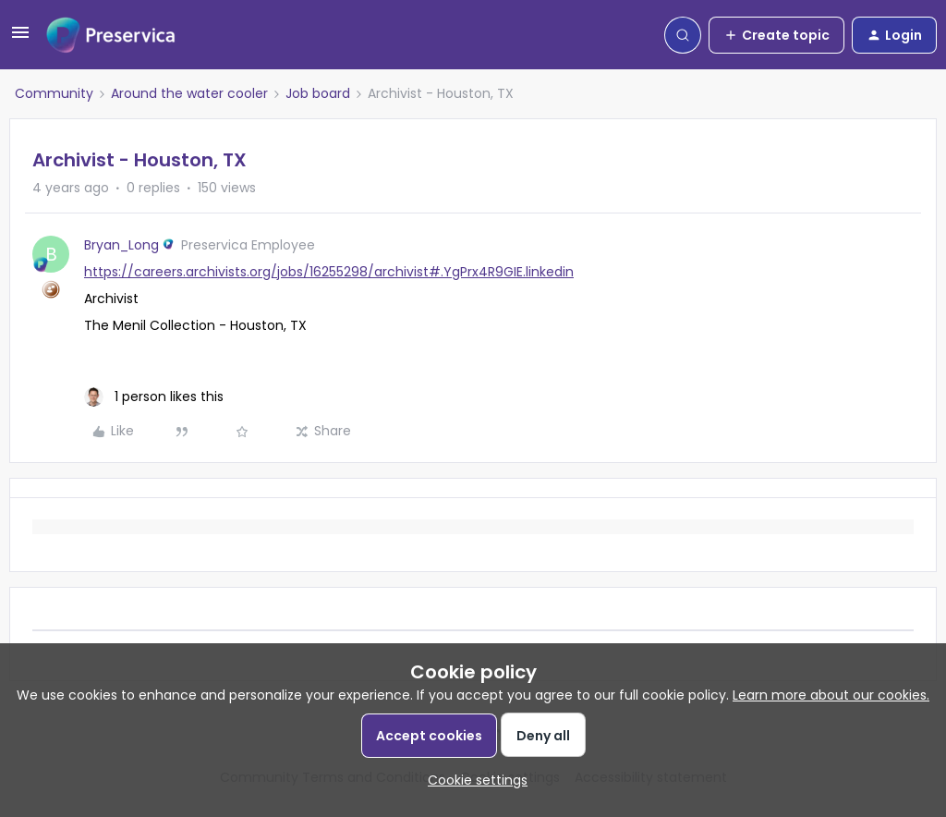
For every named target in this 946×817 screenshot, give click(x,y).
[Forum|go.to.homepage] (111, 35)
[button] (20, 39)
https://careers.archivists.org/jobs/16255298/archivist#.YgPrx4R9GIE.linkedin (329, 271)
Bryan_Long (121, 245)
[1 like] (154, 397)
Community (54, 93)
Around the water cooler (189, 93)
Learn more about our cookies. (831, 695)
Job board (317, 93)
